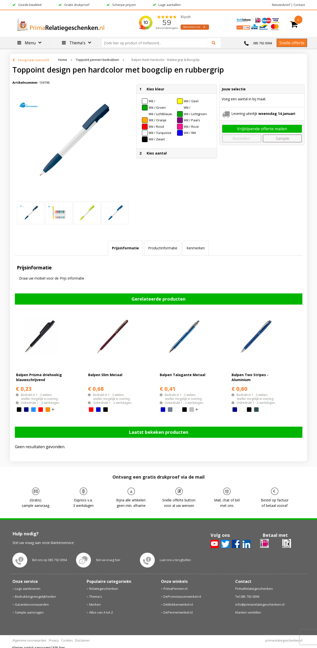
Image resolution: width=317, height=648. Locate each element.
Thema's (95, 596)
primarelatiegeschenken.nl (283, 640)
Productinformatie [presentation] (162, 248)
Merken (95, 604)
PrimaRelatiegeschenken (254, 588)
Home (62, 59)
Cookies (67, 640)
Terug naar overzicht (33, 60)
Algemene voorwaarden (29, 640)
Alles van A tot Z (101, 612)
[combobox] (156, 43)
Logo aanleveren (27, 588)
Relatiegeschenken (103, 588)
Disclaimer (82, 640)
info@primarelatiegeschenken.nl (260, 604)
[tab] (125, 248)
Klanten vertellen (248, 612)
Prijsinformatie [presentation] (125, 248)
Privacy (54, 640)
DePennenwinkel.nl (178, 612)
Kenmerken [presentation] (195, 248)
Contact (299, 4)
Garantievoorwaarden (32, 604)
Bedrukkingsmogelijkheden (35, 596)
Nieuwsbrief (281, 4)
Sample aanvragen (29, 612)
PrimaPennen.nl (175, 588)
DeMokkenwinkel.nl (178, 604)
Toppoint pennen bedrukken (97, 59)
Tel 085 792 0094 (247, 596)
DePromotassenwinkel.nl (182, 596)
